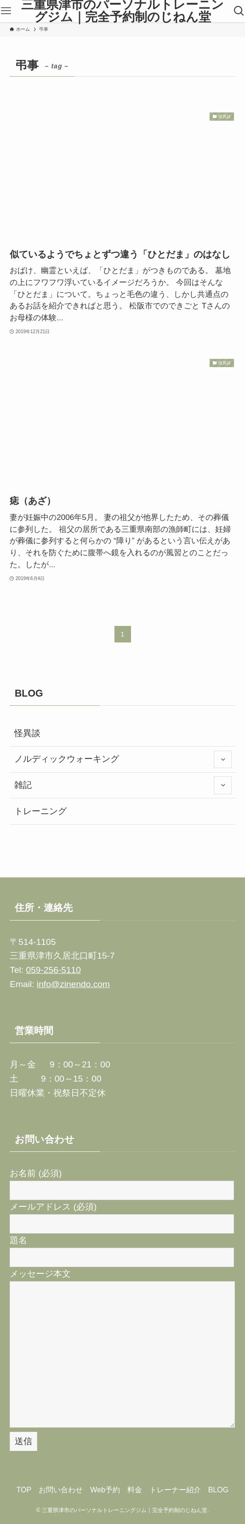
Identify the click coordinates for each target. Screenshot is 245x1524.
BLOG (218, 1490)
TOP (24, 1490)
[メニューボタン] (6, 11)
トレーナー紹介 (175, 1490)
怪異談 (27, 733)
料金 (134, 1490)
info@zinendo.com (73, 984)
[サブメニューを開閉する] (222, 759)
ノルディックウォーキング (123, 759)
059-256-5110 (53, 970)
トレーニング (40, 811)
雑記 (123, 785)
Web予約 (105, 1490)
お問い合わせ (61, 1490)
